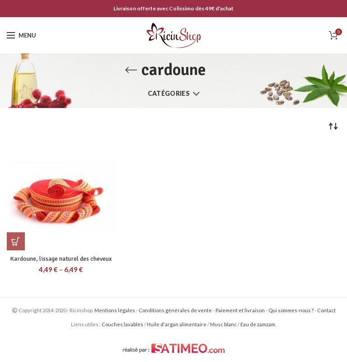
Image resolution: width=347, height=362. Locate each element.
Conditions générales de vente (175, 310)
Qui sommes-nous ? (291, 310)
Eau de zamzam (257, 324)
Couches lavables (122, 324)
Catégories (169, 93)
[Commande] (333, 126)
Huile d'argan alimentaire (176, 324)
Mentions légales (114, 310)
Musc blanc (223, 324)
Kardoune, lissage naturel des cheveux (61, 259)
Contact (326, 310)
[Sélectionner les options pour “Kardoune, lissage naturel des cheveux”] (16, 241)
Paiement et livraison (240, 310)
